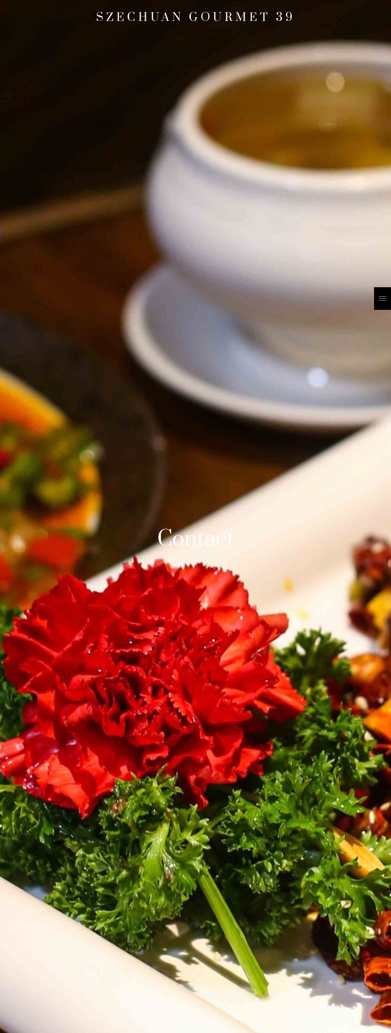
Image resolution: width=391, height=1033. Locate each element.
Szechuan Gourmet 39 (195, 17)
